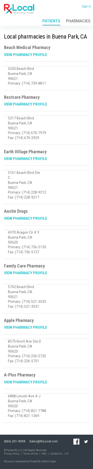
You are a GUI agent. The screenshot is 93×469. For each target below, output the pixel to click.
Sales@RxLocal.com (43, 441)
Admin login (49, 461)
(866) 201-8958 (14, 441)
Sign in (86, 6)
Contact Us (56, 453)
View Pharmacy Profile (25, 55)
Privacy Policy (12, 453)
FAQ (44, 453)
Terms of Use (30, 453)
